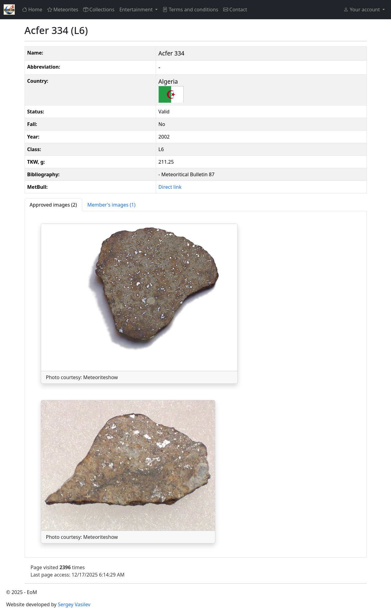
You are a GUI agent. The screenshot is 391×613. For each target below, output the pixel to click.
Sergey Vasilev (74, 604)
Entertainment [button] (136, 9)
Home (32, 9)
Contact (235, 9)
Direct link (170, 187)
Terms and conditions (190, 9)
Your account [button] (362, 9)
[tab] (53, 204)
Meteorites (62, 9)
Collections (98, 9)
